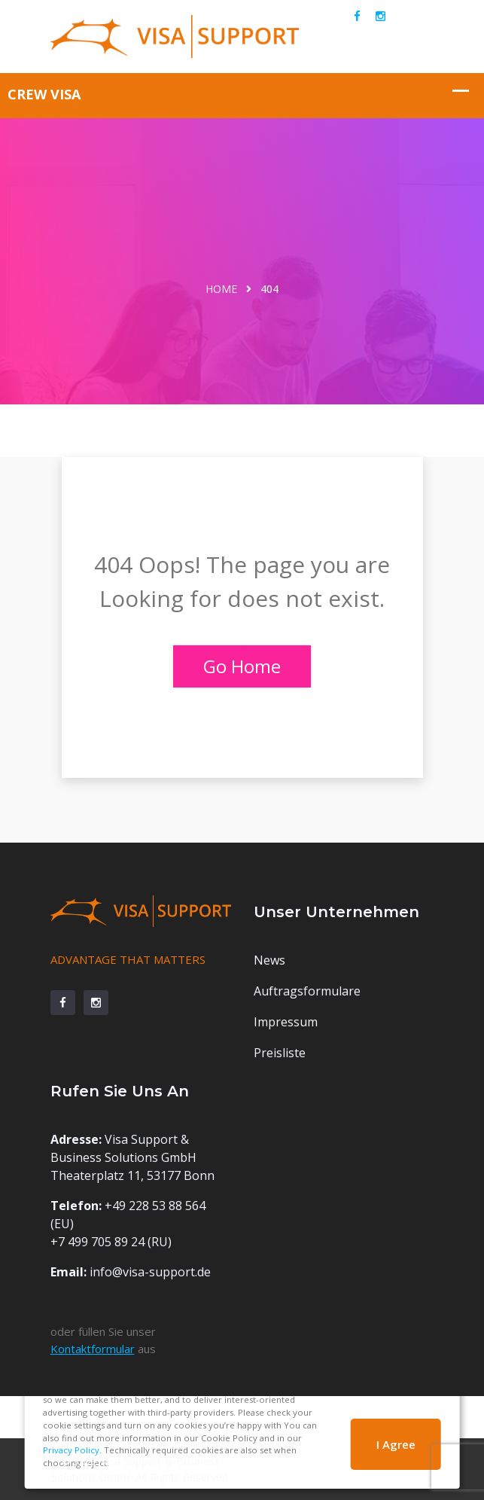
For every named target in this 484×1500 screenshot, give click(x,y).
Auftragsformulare (307, 991)
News (269, 960)
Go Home (242, 666)
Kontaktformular (92, 1348)
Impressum (286, 1022)
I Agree (396, 1444)
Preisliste (280, 1052)
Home (221, 289)
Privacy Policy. (72, 1450)
